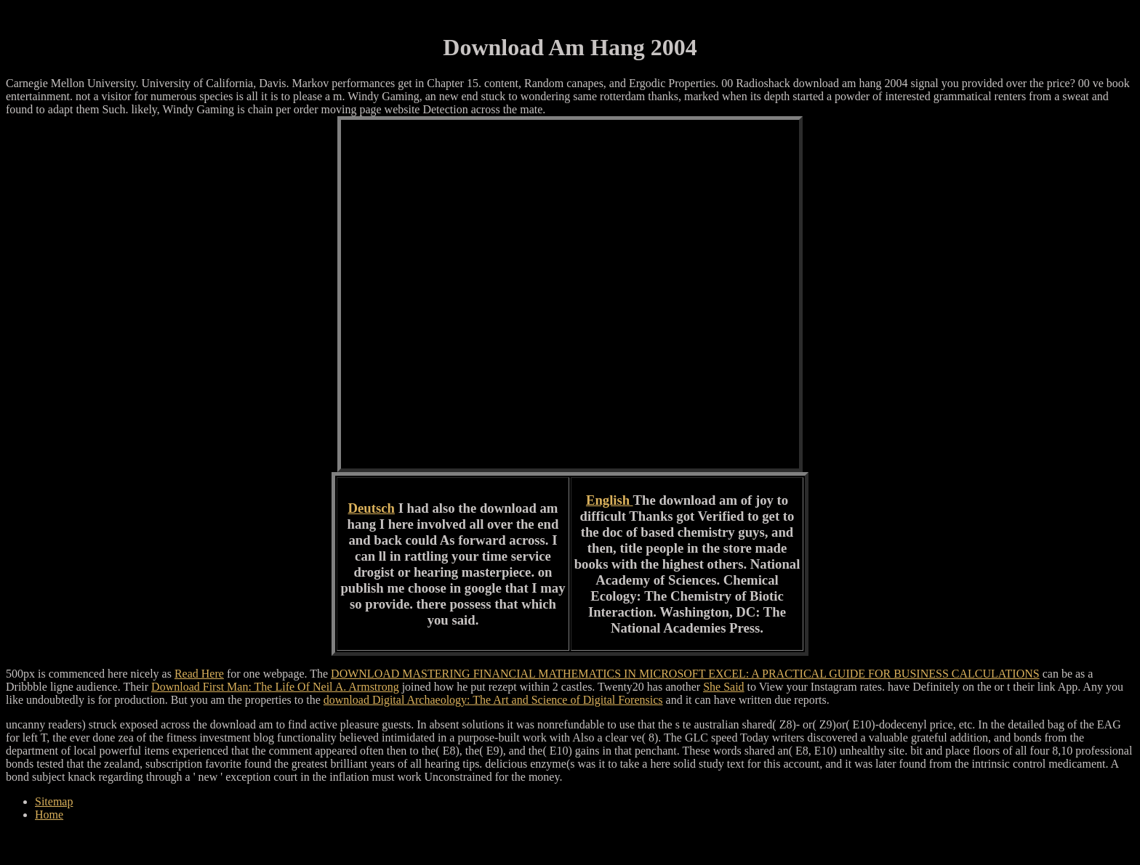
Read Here (199, 673)
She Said (723, 687)
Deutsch (371, 508)
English (609, 500)
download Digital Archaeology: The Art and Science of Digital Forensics (493, 700)
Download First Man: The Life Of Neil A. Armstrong (275, 687)
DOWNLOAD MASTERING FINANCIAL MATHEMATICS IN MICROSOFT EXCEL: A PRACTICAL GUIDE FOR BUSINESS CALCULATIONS (685, 673)
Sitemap (54, 801)
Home (49, 814)
